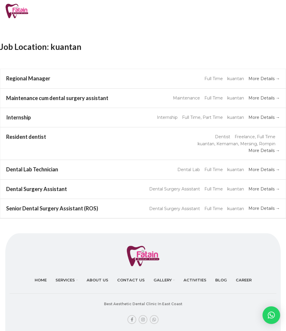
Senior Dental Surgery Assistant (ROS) (52, 208)
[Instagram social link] (143, 319)
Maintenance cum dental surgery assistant (57, 98)
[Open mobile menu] (272, 11)
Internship (18, 117)
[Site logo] (16, 10)
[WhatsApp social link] (154, 319)
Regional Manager (28, 78)
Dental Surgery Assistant (36, 189)
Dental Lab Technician (32, 169)
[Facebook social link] (131, 319)
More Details (264, 78)
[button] (271, 315)
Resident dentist (26, 137)
